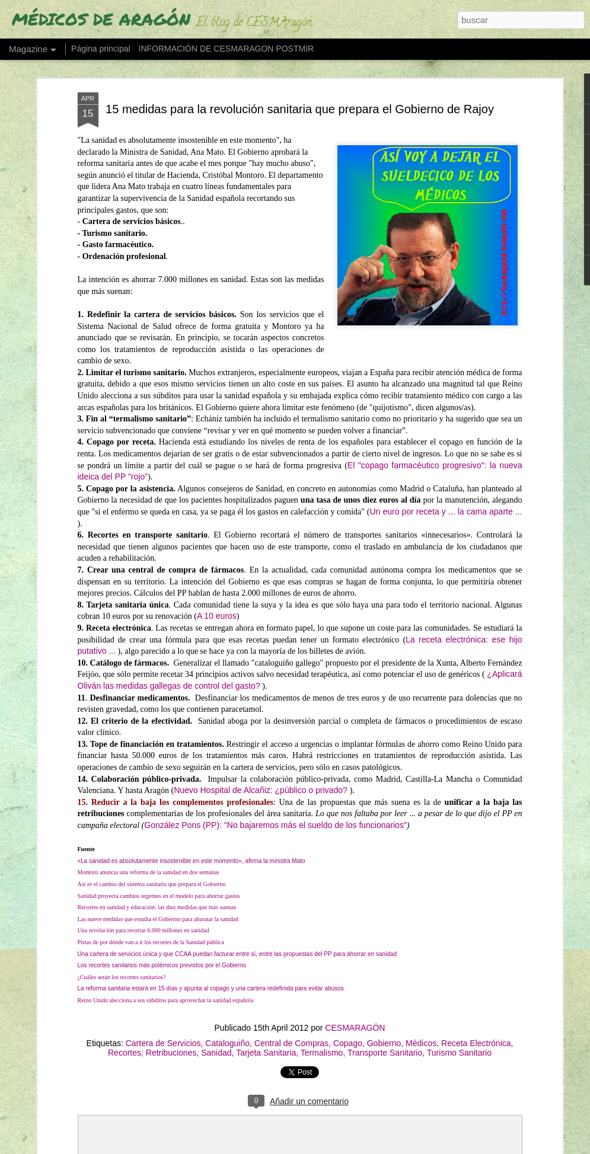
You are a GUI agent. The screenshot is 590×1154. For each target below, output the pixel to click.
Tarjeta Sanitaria (266, 1052)
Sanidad (216, 1052)
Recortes (124, 1052)
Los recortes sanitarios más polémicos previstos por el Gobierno (162, 965)
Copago (347, 1043)
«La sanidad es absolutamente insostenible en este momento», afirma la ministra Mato (191, 861)
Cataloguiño (227, 1043)
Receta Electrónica (476, 1043)
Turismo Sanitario (459, 1052)
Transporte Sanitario (384, 1052)
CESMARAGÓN (355, 1027)
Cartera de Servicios (163, 1043)
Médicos (421, 1043)
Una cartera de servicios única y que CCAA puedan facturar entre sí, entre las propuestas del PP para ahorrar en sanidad (237, 954)
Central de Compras (291, 1043)
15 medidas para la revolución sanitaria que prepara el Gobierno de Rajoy (300, 109)
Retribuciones (171, 1052)
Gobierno (384, 1043)
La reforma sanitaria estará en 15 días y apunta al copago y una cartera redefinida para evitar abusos (211, 988)
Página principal (100, 48)
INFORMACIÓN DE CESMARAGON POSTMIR (226, 48)
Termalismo (322, 1052)
